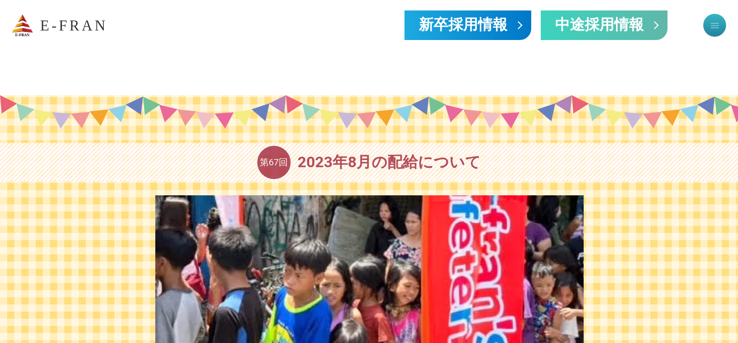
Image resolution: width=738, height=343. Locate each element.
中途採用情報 (599, 25)
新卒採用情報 (463, 25)
